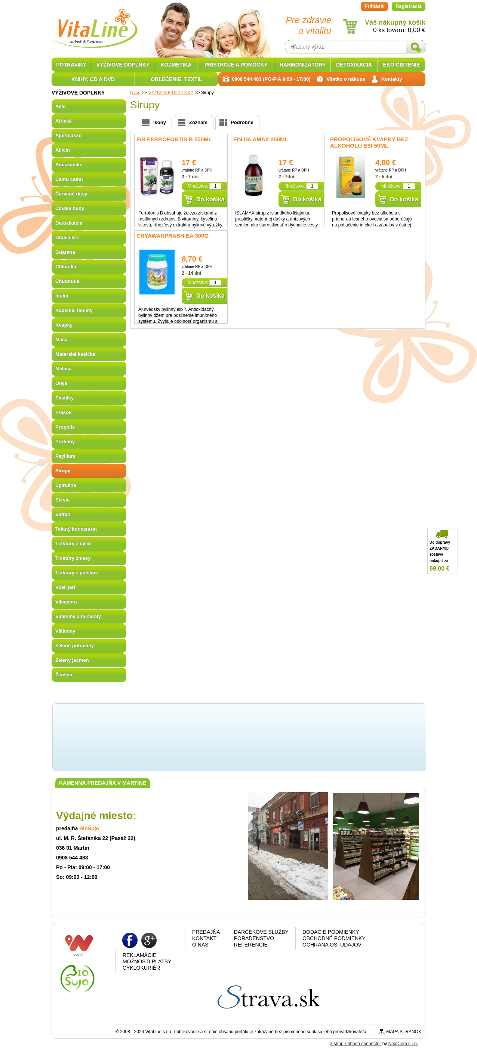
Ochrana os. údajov (331, 945)
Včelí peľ (65, 587)
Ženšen (64, 674)
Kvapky (64, 325)
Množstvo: (198, 186)
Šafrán (62, 514)
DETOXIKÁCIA (354, 65)
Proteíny (65, 441)
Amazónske (68, 164)
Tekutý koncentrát (76, 529)
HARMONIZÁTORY (303, 65)
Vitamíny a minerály (78, 616)
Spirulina (65, 485)
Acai (60, 106)
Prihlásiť (374, 6)
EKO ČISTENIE (401, 65)
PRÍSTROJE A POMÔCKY (236, 65)
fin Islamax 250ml (260, 139)
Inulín (61, 296)
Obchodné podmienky (334, 938)
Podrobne (242, 122)
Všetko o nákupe (346, 79)
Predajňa (206, 932)
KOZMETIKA (175, 65)
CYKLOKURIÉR (141, 968)
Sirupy (62, 470)
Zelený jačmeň (72, 660)
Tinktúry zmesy (72, 558)
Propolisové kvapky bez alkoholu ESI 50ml (369, 142)
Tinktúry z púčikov (76, 572)
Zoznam (198, 122)
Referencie (251, 945)
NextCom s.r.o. (403, 1043)
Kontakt (204, 938)
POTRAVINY (71, 65)
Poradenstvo (254, 938)
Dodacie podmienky (330, 932)
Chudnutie (67, 281)
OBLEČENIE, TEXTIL (176, 79)
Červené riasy (71, 194)
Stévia (62, 500)
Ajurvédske (68, 135)
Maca (61, 339)
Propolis (65, 427)
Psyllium (65, 456)
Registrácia (409, 6)
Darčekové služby (261, 932)
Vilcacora (66, 602)
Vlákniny (65, 631)
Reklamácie (139, 955)
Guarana (65, 252)
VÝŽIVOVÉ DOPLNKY (123, 65)
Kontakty (391, 79)
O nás (200, 945)
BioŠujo (89, 828)
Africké (63, 121)
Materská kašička (75, 354)
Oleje (61, 383)
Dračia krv (67, 237)
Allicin (62, 150)
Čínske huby (69, 208)
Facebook (130, 940)
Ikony (159, 122)
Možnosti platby (147, 961)
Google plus (149, 940)
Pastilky (64, 398)
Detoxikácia (68, 223)
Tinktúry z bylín (73, 543)
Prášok (63, 412)
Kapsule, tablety (74, 310)
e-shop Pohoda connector (355, 1043)
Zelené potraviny (74, 645)
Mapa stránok (403, 1031)
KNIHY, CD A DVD (93, 79)
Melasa (63, 368)
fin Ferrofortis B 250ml (174, 139)
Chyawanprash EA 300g (172, 235)
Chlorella (65, 266)
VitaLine (95, 24)
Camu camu (69, 179)
